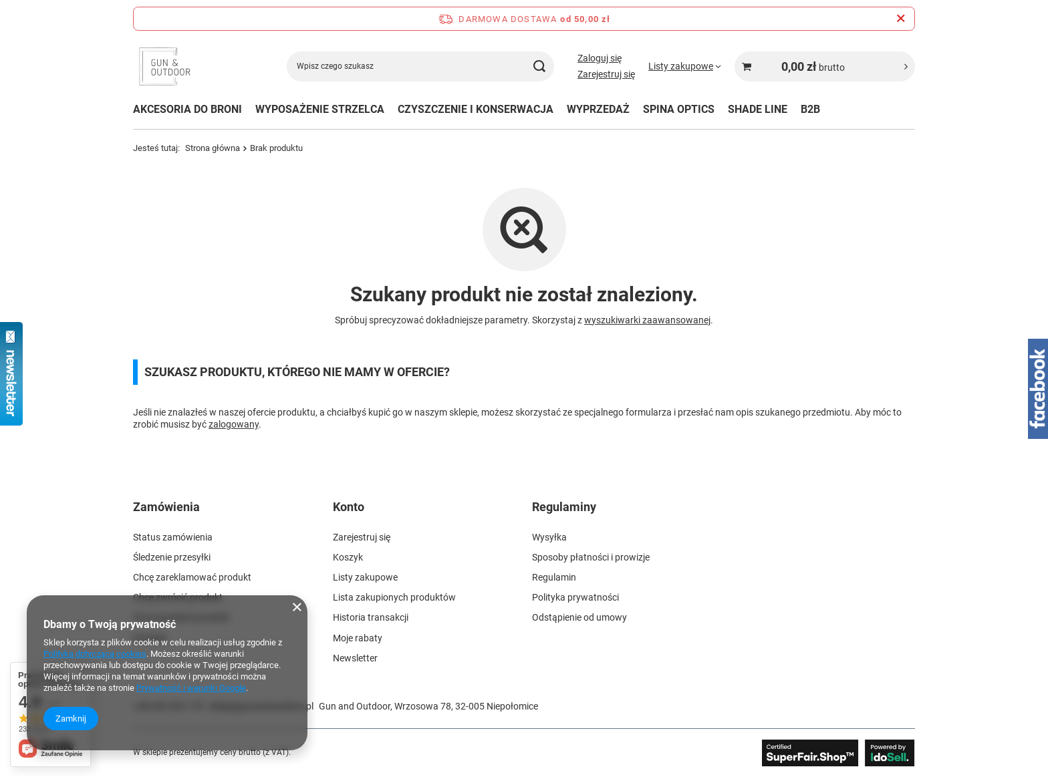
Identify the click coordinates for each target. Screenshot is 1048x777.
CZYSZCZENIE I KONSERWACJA (475, 109)
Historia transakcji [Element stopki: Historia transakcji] (370, 617)
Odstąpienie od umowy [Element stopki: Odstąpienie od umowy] (579, 617)
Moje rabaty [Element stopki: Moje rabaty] (357, 638)
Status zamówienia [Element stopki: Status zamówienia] (173, 537)
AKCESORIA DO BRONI (187, 109)
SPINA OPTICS (678, 109)
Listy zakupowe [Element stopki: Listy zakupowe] (365, 577)
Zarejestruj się (606, 74)
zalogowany (234, 424)
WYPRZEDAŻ (598, 109)
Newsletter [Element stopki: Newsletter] (355, 658)
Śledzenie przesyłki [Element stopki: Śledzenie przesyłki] (172, 557)
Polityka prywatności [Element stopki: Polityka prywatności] (575, 597)
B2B (810, 109)
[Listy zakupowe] (684, 66)
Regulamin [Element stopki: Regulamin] (554, 577)
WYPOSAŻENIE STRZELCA (319, 109)
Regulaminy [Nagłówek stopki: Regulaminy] (564, 507)
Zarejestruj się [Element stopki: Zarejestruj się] (361, 537)
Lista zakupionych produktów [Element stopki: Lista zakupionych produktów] (394, 597)
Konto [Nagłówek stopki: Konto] (348, 507)
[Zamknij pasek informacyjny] (900, 19)
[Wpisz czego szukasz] (420, 66)
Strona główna (212, 148)
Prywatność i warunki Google (191, 688)
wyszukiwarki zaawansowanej (647, 320)
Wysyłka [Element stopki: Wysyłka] (549, 537)
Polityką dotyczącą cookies (94, 654)
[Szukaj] (539, 66)
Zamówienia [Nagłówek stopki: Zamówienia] (166, 507)
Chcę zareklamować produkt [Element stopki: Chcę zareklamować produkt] (192, 577)
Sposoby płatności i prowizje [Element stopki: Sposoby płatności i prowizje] (591, 557)
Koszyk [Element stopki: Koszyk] (348, 557)
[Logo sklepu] (164, 66)
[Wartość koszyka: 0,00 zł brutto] (825, 66)
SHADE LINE (757, 109)
